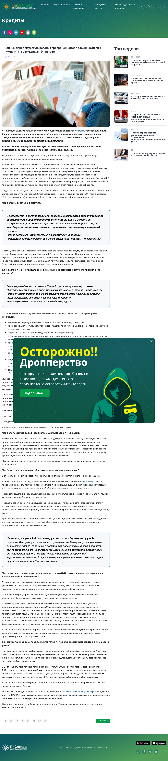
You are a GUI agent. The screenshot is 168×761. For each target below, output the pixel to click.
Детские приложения (85, 747)
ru (142, 6)
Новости (45, 4)
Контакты (102, 747)
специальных (88, 481)
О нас (59, 747)
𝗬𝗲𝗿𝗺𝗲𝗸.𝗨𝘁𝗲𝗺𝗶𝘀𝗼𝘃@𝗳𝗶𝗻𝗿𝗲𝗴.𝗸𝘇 (78, 691)
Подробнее (34, 393)
